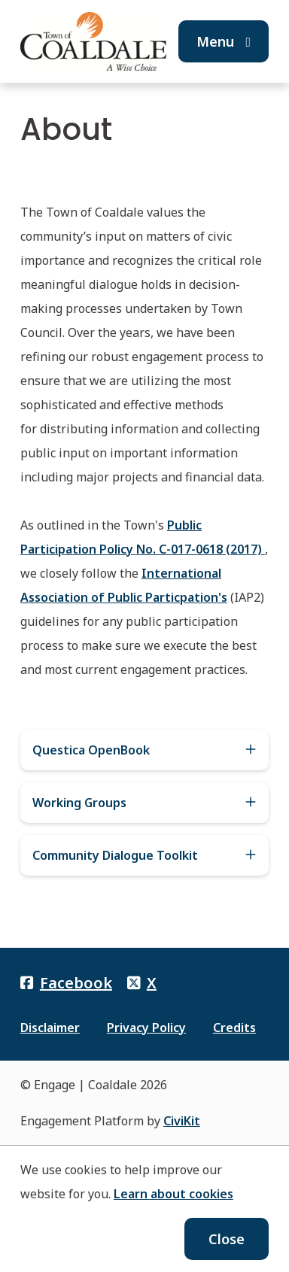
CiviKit (181, 1121)
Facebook (66, 983)
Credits (234, 1027)
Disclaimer (50, 1027)
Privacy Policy (146, 1027)
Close (226, 1239)
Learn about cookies (173, 1193)
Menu (223, 41)
